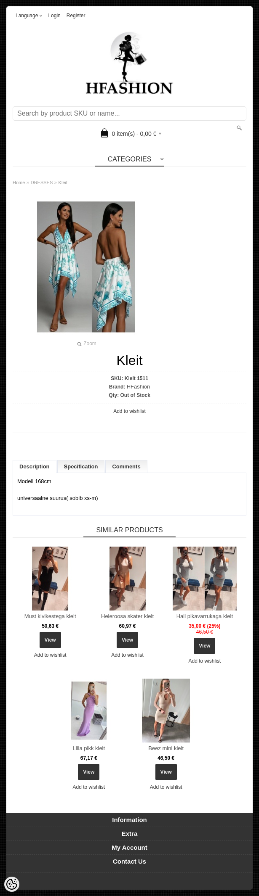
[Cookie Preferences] (11, 884)
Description (34, 466)
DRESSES (42, 182)
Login (54, 16)
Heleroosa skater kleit (127, 616)
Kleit (63, 182)
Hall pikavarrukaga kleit (204, 616)
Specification (81, 466)
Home (19, 182)
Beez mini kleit (166, 748)
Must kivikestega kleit (50, 616)
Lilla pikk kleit (89, 748)
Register (76, 16)
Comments (126, 466)
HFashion (138, 386)
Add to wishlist (129, 411)
